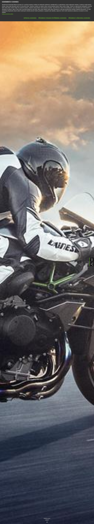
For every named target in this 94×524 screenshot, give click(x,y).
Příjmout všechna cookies (79, 18)
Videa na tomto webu (7, 14)
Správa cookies (30, 18)
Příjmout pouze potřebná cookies (52, 18)
